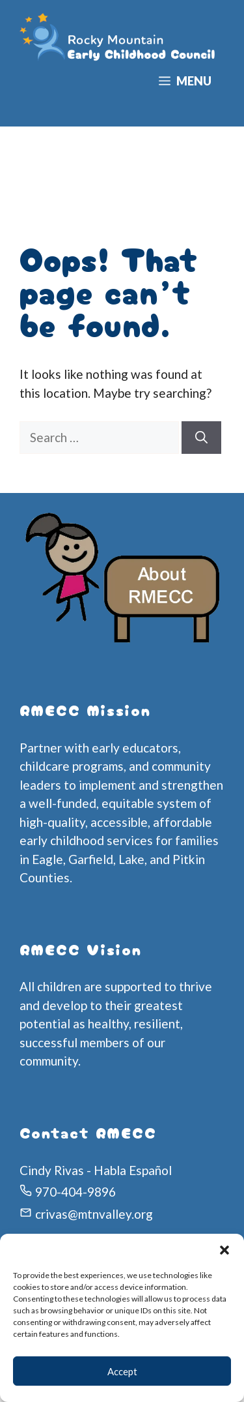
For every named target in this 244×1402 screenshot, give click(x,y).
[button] (224, 1250)
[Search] (201, 438)
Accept (122, 1371)
